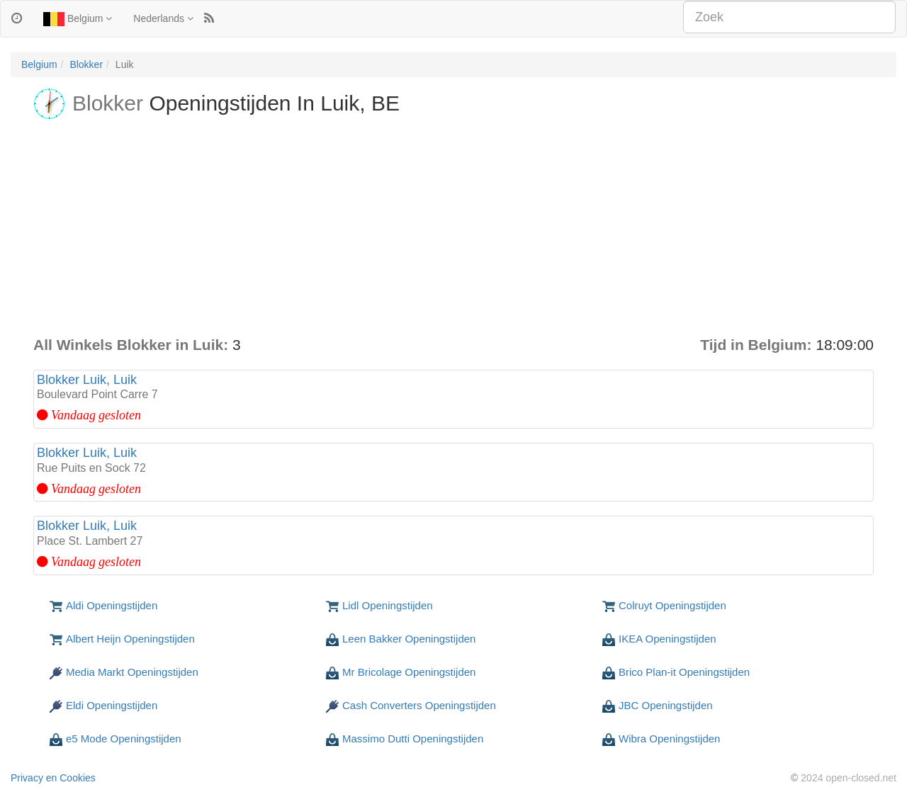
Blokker (86, 64)
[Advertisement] (453, 228)
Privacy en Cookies (53, 777)
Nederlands (163, 18)
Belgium (77, 19)
